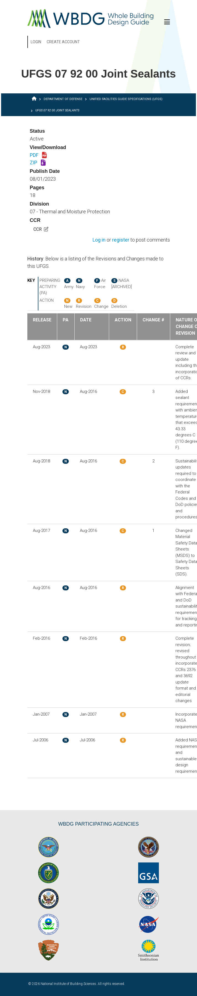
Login (36, 42)
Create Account (63, 42)
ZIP (38, 163)
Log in (99, 240)
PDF (38, 155)
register (120, 240)
